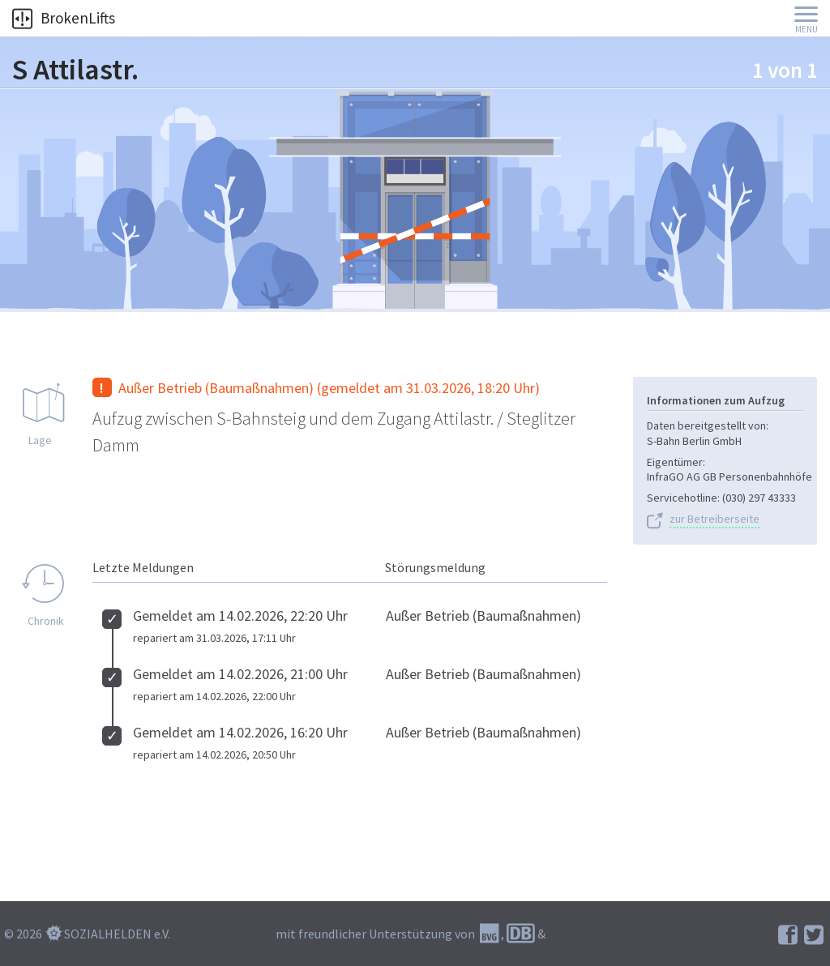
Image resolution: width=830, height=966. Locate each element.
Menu (806, 29)
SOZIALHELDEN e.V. (117, 933)
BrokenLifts (63, 18)
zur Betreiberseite (714, 519)
